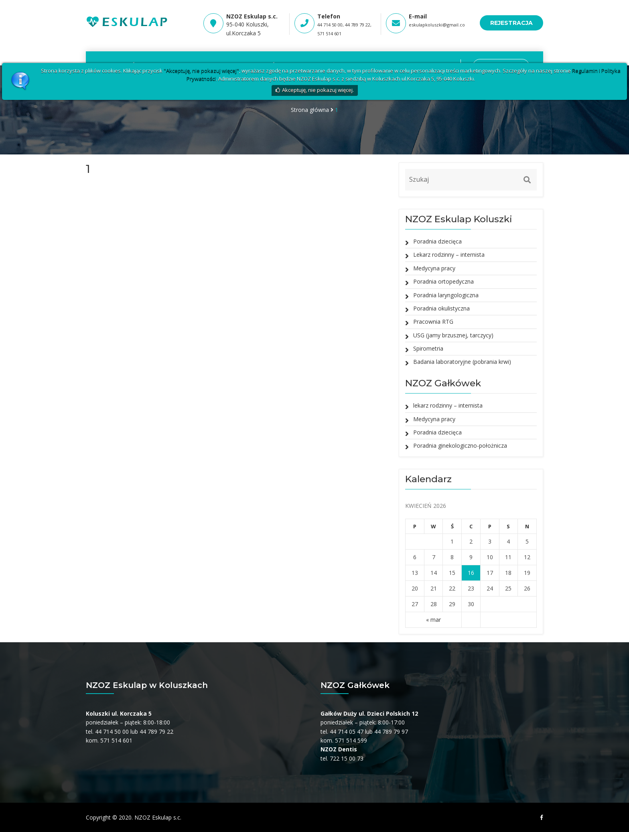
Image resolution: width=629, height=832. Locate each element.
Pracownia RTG (433, 321)
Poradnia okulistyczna (441, 308)
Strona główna (310, 110)
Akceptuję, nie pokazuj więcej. (318, 89)
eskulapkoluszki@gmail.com (439, 25)
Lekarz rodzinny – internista (449, 254)
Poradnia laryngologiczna (446, 295)
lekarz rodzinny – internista (448, 405)
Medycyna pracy (434, 268)
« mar (433, 619)
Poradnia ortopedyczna (443, 281)
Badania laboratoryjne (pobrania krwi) (462, 361)
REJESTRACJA (511, 22)
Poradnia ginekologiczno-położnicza (460, 445)
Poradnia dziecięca (437, 241)
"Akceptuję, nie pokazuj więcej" (201, 70)
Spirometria (428, 348)
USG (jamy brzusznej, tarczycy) (453, 335)
